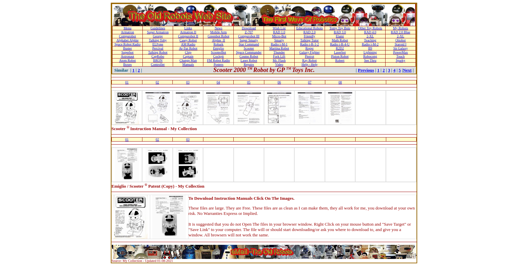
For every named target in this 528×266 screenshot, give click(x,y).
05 (249, 82)
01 (127, 82)
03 (188, 82)
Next (407, 70)
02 (157, 82)
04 (218, 82)
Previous (366, 70)
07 (309, 82)
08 (340, 82)
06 (279, 82)
